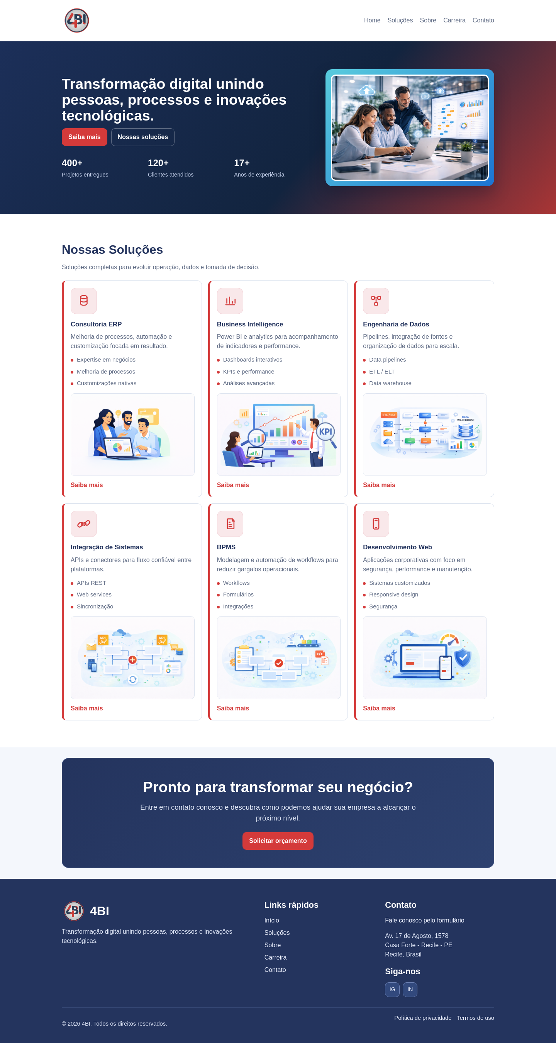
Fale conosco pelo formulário (424, 920)
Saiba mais (84, 137)
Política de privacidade (422, 1018)
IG (392, 989)
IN (410, 989)
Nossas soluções (143, 137)
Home (372, 20)
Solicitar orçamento (278, 840)
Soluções (400, 20)
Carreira (454, 20)
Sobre (428, 20)
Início (271, 920)
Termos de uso (475, 1018)
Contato (483, 20)
